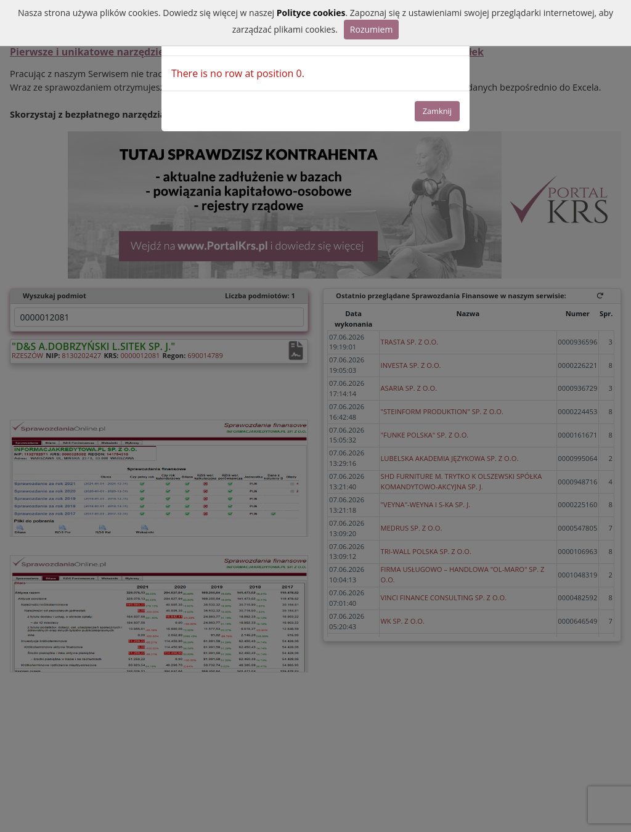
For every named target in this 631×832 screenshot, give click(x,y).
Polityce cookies (311, 12)
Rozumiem (371, 29)
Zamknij (437, 110)
